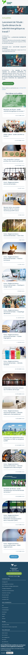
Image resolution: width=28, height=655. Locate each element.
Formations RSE (5, 597)
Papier (3, 616)
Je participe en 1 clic (8, 83)
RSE (3, 605)
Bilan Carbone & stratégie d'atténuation (10, 586)
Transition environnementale (8, 590)
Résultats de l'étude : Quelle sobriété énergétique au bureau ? (14, 110)
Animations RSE (5, 599)
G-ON (20, 88)
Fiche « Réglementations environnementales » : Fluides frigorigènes (13, 336)
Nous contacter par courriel (14, 573)
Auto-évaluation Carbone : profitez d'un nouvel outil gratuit (13, 160)
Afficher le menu (24, 3)
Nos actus (4, 639)
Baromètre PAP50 (5, 624)
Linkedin (18, 576)
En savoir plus (7, 650)
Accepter (3, 652)
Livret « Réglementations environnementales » (11, 183)
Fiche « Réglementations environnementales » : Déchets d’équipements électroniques (13, 465)
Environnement (5, 607)
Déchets (3, 618)
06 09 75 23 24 (15, 570)
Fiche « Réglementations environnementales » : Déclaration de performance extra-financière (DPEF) (12, 517)
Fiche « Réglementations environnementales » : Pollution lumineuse (13, 258)
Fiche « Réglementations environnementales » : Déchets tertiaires (13, 363)
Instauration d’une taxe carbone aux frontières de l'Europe (13, 388)
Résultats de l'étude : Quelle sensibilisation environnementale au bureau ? (14, 490)
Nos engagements (6, 637)
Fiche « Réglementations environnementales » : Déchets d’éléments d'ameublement (13, 412)
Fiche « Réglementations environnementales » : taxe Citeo (14, 235)
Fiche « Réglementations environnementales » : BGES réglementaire (12, 545)
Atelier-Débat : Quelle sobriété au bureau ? (14, 135)
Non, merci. (10, 652)
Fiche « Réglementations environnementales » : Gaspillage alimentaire (14, 311)
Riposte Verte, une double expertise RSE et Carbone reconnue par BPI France (11, 208)
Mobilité (3, 614)
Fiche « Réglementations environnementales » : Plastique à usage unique (14, 285)
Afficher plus (14, 556)
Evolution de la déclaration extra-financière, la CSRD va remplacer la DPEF (14, 439)
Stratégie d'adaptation (6, 588)
